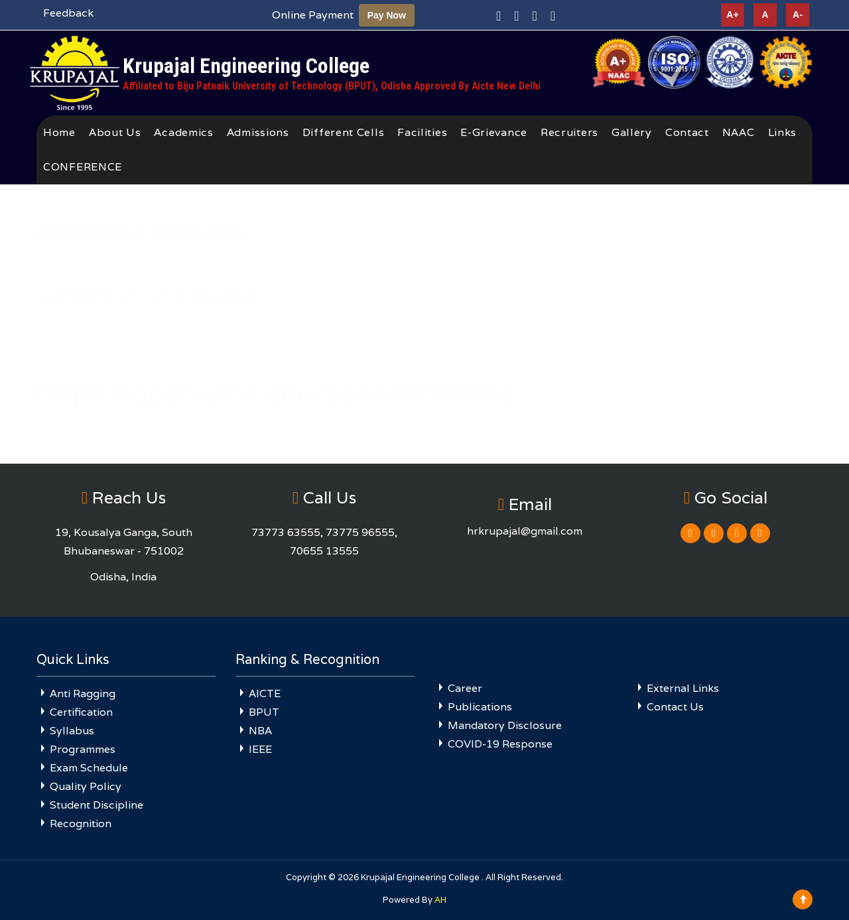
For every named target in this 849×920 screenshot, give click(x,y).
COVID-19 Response (500, 744)
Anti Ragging (82, 693)
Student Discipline (96, 805)
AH (440, 899)
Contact (687, 132)
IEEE (260, 749)
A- (798, 14)
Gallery (632, 132)
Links (782, 132)
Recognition (80, 823)
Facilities (422, 132)
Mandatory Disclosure (505, 725)
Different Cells (343, 132)
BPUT (264, 712)
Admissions (258, 132)
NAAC (738, 132)
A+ (732, 14)
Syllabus (72, 731)
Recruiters (569, 132)
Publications (480, 707)
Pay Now (386, 15)
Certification (81, 712)
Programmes (82, 749)
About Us (115, 132)
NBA (260, 731)
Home (59, 132)
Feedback (68, 13)
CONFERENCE (82, 167)
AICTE (265, 693)
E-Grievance (493, 132)
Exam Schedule (89, 768)
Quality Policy (85, 786)
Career (465, 688)
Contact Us (675, 707)
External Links (683, 688)
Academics (183, 132)
